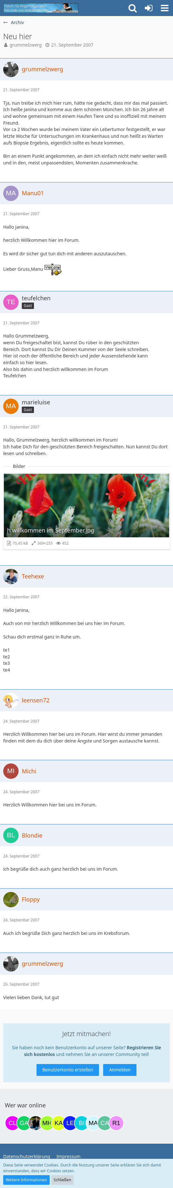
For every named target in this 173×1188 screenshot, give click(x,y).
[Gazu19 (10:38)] (24, 1123)
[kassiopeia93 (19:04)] (58, 1123)
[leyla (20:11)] (70, 1123)
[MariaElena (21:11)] (93, 1123)
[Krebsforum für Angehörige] (40, 8)
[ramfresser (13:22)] (35, 1123)
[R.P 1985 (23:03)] (116, 1123)
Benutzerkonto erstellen (67, 1070)
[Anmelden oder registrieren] (148, 8)
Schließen (62, 1180)
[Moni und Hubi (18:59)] (47, 1123)
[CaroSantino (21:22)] (104, 1123)
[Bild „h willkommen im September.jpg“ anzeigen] (86, 511)
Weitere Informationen (26, 1180)
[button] (164, 8)
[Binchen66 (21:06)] (81, 1123)
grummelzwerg (26, 45)
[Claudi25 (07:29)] (12, 1123)
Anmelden (119, 1070)
